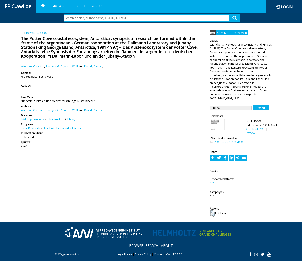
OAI (168, 254)
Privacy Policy (143, 254)
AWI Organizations (32, 119)
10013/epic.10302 (36, 33)
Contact (158, 254)
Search (79, 6)
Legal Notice (124, 254)
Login (287, 6)
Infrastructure (55, 119)
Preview (250, 133)
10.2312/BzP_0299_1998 (232, 33)
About (98, 6)
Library (71, 119)
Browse (58, 6)
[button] (212, 213)
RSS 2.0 (177, 254)
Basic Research (30, 128)
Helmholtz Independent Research (64, 128)
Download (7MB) (255, 129)
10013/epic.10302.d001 (229, 142)
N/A (212, 183)
